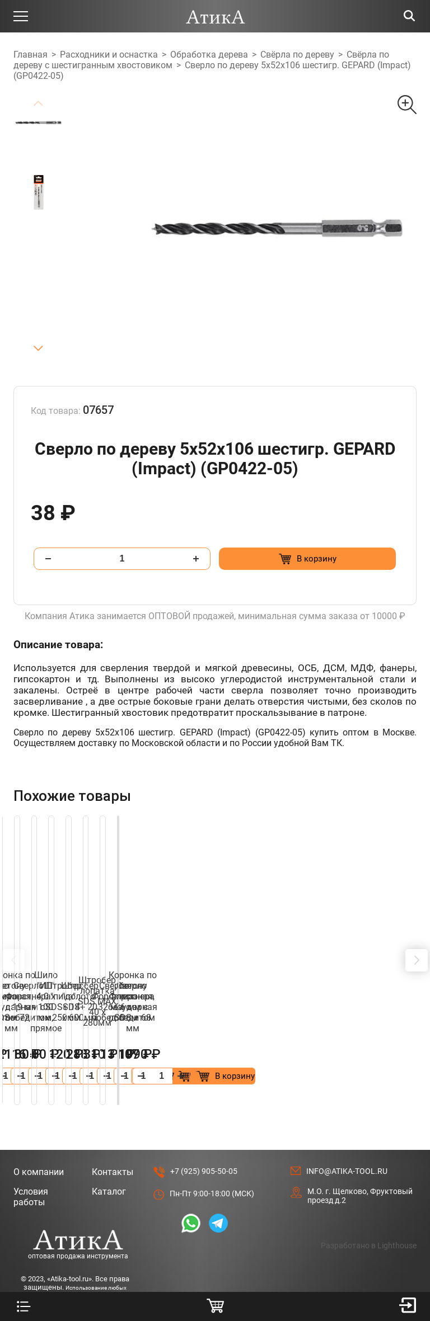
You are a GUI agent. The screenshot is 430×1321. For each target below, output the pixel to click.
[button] (38, 348)
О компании (38, 1140)
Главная (30, 54)
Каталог (109, 1159)
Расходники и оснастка (109, 54)
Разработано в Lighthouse (369, 1213)
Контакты (112, 1140)
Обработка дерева (209, 54)
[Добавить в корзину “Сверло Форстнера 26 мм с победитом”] (154, 1044)
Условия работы (30, 1165)
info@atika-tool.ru (346, 1139)
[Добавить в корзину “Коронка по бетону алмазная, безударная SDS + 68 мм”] (362, 1044)
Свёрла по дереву (297, 54)
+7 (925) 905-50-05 (203, 1139)
